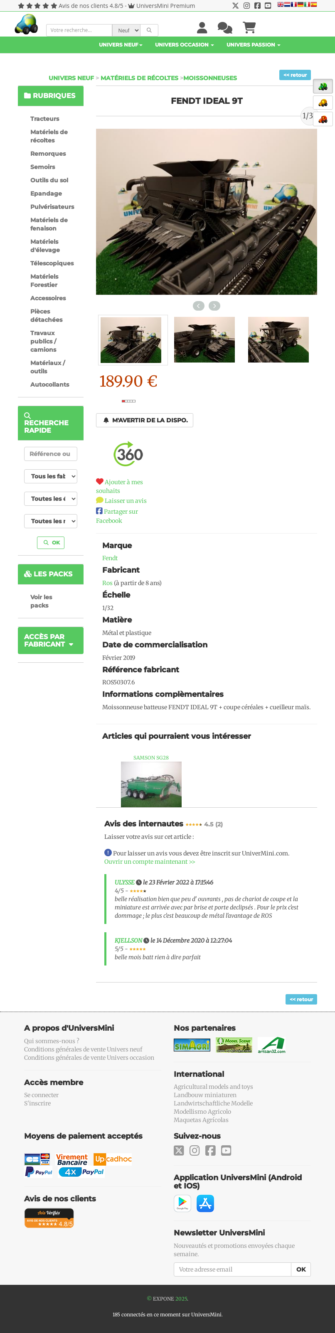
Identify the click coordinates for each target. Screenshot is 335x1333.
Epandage (46, 193)
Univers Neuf (121, 45)
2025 (181, 1299)
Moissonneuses (210, 78)
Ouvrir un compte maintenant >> (149, 861)
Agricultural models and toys (213, 1086)
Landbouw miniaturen (205, 1095)
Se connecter (41, 1095)
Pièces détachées (46, 315)
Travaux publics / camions (43, 341)
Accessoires (48, 298)
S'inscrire (37, 1103)
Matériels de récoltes (139, 78)
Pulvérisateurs (52, 207)
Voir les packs (41, 601)
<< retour (295, 75)
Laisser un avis (126, 501)
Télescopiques (52, 263)
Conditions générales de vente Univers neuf (83, 1049)
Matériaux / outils (47, 367)
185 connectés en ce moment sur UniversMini (167, 1314)
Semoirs (42, 167)
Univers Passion (254, 45)
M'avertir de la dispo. (145, 420)
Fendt (110, 558)
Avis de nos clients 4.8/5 (91, 6)
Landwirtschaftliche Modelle (213, 1103)
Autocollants (49, 384)
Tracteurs (44, 119)
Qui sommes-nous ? (51, 1041)
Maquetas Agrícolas (201, 1120)
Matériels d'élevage (45, 246)
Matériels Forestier (44, 281)
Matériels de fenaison (49, 224)
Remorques (48, 153)
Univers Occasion (184, 45)
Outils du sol (49, 180)
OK (52, 542)
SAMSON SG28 (151, 758)
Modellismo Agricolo (202, 1111)
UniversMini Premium (165, 6)
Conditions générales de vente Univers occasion (89, 1057)
